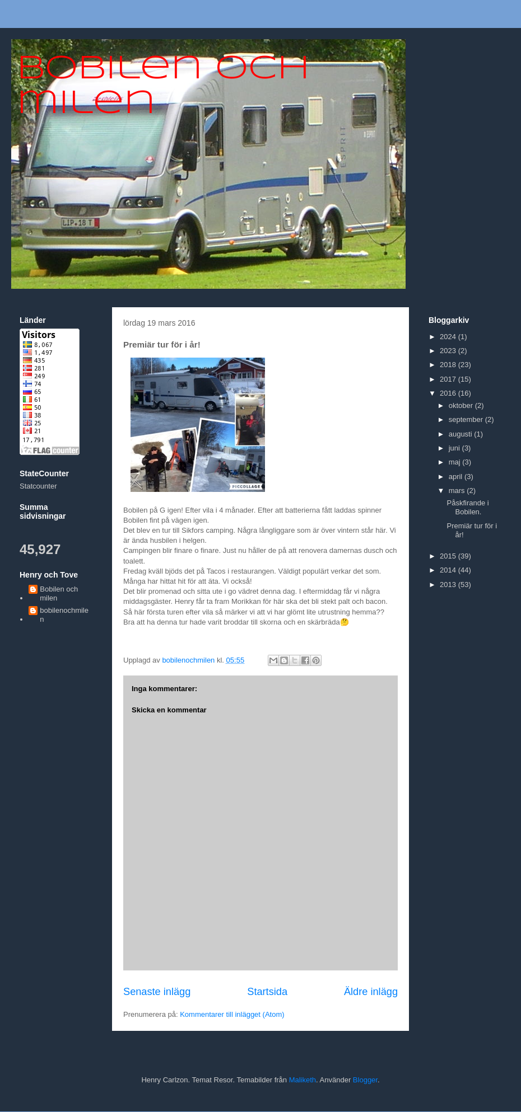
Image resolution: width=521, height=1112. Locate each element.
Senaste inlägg (156, 991)
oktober (462, 405)
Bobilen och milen (59, 593)
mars (458, 490)
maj (456, 462)
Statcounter (38, 486)
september (467, 419)
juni (455, 448)
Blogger (365, 1080)
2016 (449, 393)
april (456, 476)
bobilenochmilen (64, 614)
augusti (462, 434)
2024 (449, 336)
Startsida (267, 991)
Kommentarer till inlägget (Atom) (232, 1014)
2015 (449, 556)
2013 (449, 584)
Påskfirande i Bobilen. (467, 507)
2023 (449, 350)
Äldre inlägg (371, 991)
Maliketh (302, 1080)
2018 (449, 364)
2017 (449, 379)
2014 (449, 570)
